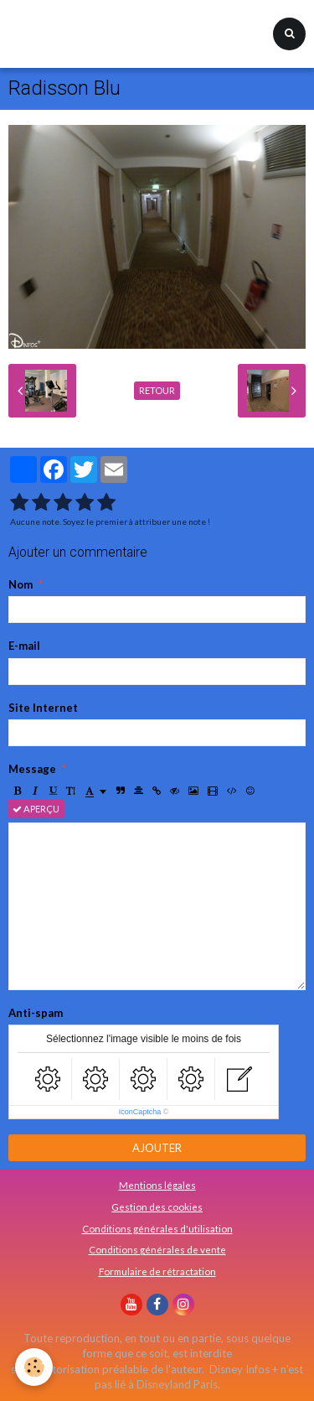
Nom (20, 584)
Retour (157, 390)
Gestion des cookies (157, 1206)
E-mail (24, 645)
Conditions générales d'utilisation (157, 1228)
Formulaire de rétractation (157, 1271)
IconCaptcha (140, 1112)
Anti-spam (35, 1013)
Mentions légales (157, 1185)
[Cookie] (34, 1367)
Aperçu (36, 808)
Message (32, 769)
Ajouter (157, 1148)
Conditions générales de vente (157, 1249)
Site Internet (43, 707)
